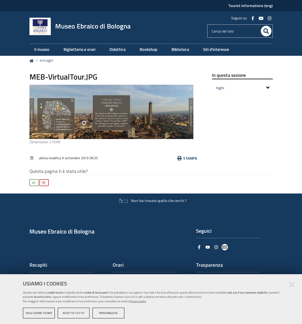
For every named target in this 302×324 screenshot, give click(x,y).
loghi (243, 88)
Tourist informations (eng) (250, 6)
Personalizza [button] (108, 313)
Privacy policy (138, 301)
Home (32, 61)
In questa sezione (229, 75)
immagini (46, 60)
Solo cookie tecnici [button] (39, 313)
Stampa (187, 158)
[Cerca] (266, 31)
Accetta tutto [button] (73, 313)
